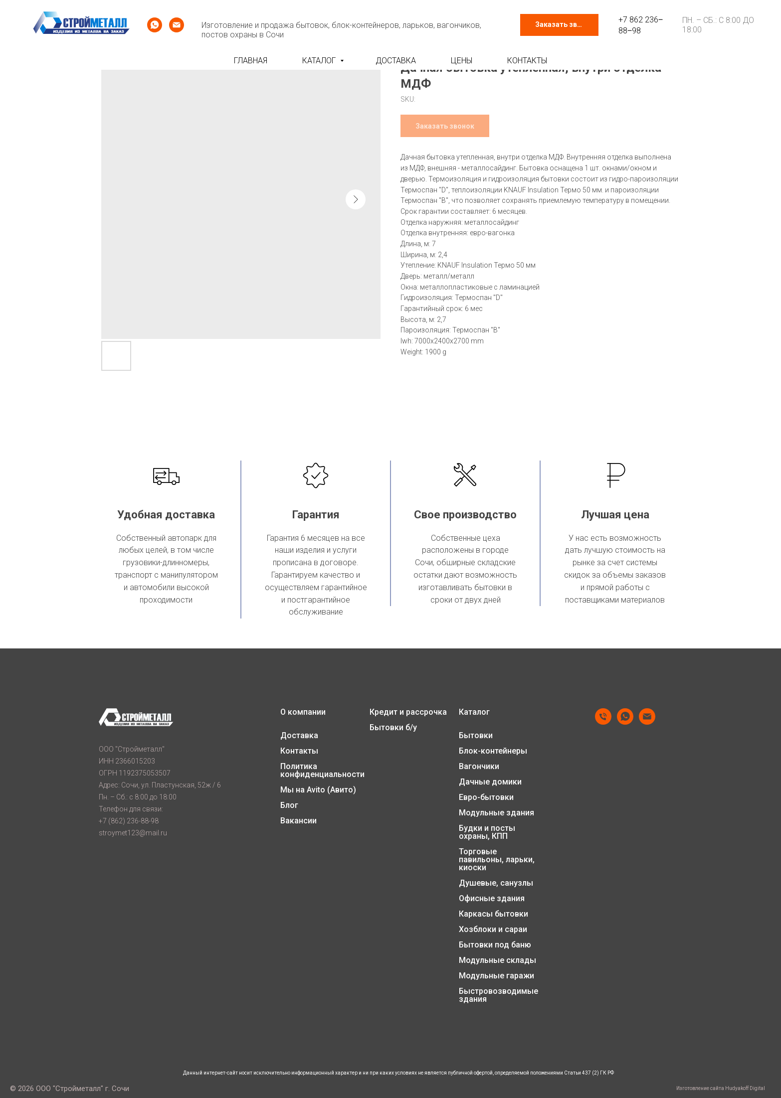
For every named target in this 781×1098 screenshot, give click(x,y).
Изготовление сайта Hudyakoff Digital (720, 1088)
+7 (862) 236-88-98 (129, 821)
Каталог (320, 60)
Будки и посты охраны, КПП (487, 832)
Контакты (527, 60)
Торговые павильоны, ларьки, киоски (497, 860)
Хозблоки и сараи (493, 930)
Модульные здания (496, 813)
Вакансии (298, 821)
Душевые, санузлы (496, 883)
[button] (559, 25)
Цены (461, 60)
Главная (250, 60)
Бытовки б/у (393, 728)
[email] (176, 24)
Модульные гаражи (496, 976)
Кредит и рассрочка (408, 712)
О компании (303, 712)
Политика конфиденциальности (322, 771)
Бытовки (476, 736)
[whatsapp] (154, 24)
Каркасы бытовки (493, 914)
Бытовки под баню (495, 945)
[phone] (603, 722)
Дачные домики (490, 782)
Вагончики (479, 767)
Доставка (396, 60)
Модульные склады (497, 960)
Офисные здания (492, 899)
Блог (289, 805)
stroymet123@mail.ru (133, 833)
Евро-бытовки (486, 797)
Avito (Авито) (331, 790)
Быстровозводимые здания (498, 995)
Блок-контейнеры (493, 751)
